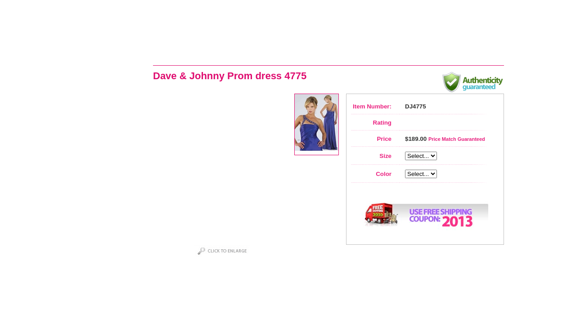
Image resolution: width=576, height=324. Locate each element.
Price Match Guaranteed (456, 139)
